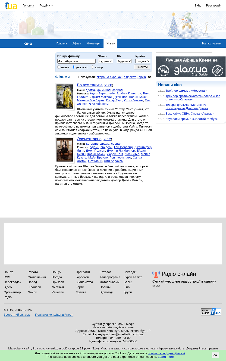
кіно (178, 85)
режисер (80, 67)
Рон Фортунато (120, 157)
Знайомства (84, 282)
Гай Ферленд (123, 147)
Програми (83, 272)
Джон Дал (120, 97)
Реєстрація (213, 5)
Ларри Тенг (115, 154)
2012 (107, 139)
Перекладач (12, 282)
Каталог (105, 272)
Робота (33, 272)
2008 (108, 85)
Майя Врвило (98, 157)
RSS (7, 277)
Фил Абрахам (99, 104)
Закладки (130, 272)
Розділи (45, 5)
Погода (57, 277)
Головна (28, 5)
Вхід (198, 5)
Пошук (56, 272)
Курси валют (133, 277)
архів (142, 77)
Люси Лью (132, 154)
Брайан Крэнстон (128, 93)
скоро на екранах (109, 77)
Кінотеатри (93, 43)
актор (97, 67)
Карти (80, 287)
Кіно (127, 287)
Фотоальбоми (109, 282)
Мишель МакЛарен (90, 100)
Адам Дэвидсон (101, 147)
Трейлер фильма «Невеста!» (186, 90)
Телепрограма (110, 277)
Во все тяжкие (90, 85)
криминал (103, 90)
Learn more (166, 356)
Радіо (8, 297)
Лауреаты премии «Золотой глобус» (192, 119)
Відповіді (106, 292)
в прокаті (130, 77)
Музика (81, 292)
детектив (92, 143)
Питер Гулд (114, 100)
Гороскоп (82, 277)
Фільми (110, 43)
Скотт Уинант (133, 100)
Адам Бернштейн (102, 93)
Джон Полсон (95, 150)
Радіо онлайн (179, 274)
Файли (32, 292)
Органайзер (12, 292)
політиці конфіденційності (166, 353)
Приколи (58, 282)
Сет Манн (95, 161)
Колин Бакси (138, 97)
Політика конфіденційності (54, 314)
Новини (105, 287)
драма (90, 90)
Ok (215, 355)
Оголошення (37, 277)
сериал (117, 90)
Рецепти (58, 292)
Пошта (8, 272)
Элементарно (89, 139)
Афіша (76, 43)
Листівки (58, 287)
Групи (128, 292)
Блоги (128, 282)
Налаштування (211, 43)
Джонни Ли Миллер (121, 150)
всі (150, 77)
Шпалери (34, 287)
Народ (32, 282)
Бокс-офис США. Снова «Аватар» (190, 113)
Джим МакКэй (102, 97)
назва (63, 67)
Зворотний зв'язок (17, 314)
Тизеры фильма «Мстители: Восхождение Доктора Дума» (187, 106)
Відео (8, 287)
